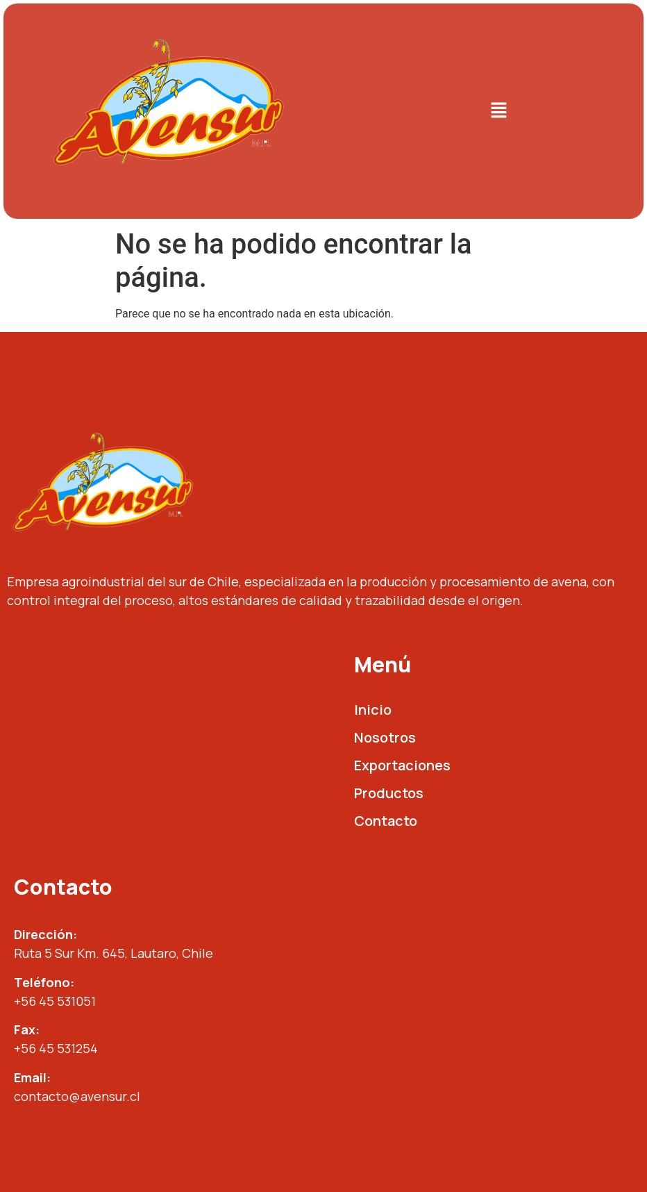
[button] (498, 111)
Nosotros (385, 737)
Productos (388, 793)
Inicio (373, 709)
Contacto (385, 820)
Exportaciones (402, 765)
